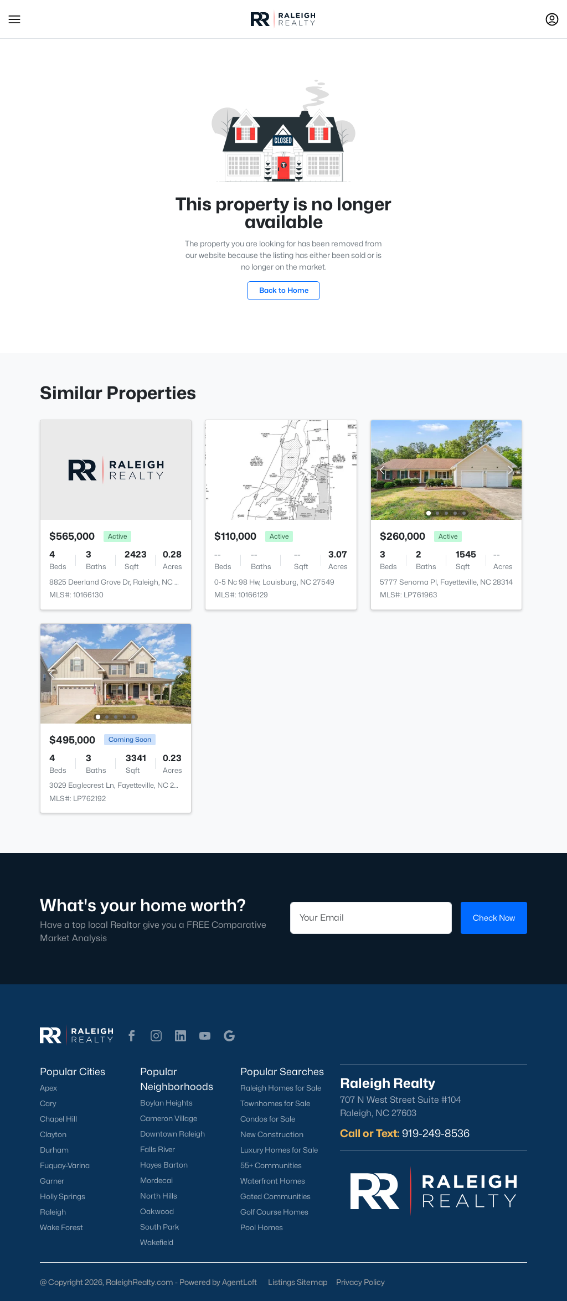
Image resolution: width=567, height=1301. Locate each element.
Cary (48, 1103)
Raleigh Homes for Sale (280, 1087)
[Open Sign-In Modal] (552, 19)
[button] (14, 19)
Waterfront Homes (272, 1180)
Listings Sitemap (297, 1282)
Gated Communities (275, 1196)
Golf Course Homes (274, 1211)
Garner (52, 1180)
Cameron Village (168, 1118)
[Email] (371, 918)
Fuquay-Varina (65, 1165)
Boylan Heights (166, 1102)
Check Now (494, 917)
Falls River (157, 1149)
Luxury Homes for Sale (279, 1149)
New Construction (271, 1134)
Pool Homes (261, 1227)
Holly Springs (62, 1196)
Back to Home (283, 290)
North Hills (158, 1195)
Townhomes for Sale (275, 1103)
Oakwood (157, 1211)
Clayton (53, 1134)
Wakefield (156, 1242)
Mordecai (156, 1180)
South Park (159, 1226)
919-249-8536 (436, 1133)
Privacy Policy (360, 1282)
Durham (54, 1149)
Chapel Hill (58, 1118)
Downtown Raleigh (172, 1133)
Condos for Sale (267, 1118)
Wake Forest (61, 1227)
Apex (48, 1087)
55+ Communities (271, 1165)
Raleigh (53, 1211)
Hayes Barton (164, 1164)
